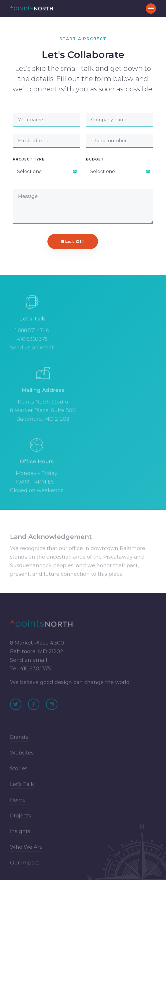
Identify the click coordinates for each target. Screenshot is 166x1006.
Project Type (29, 159)
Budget (95, 159)
